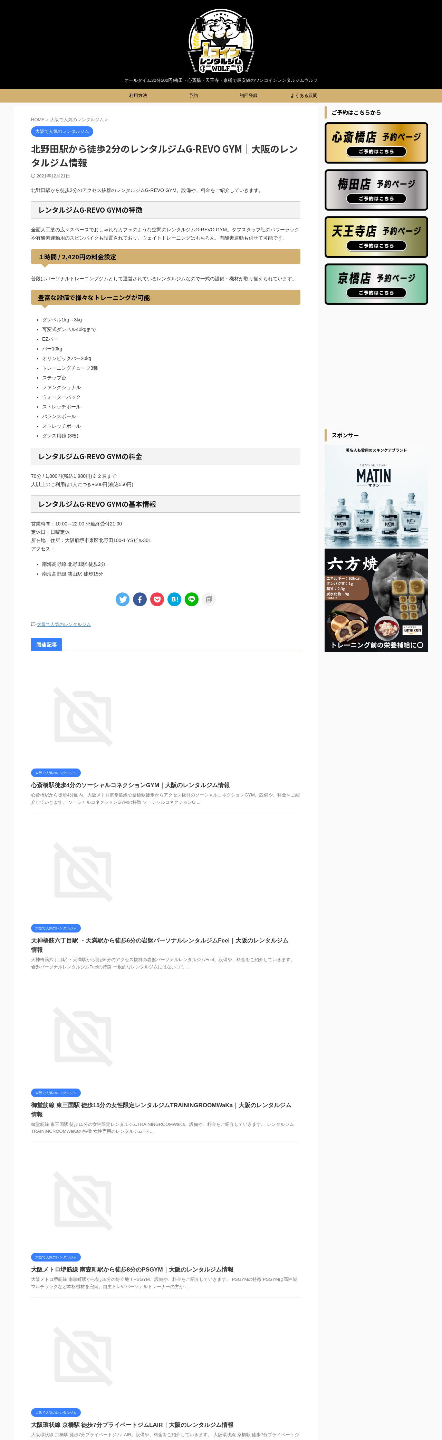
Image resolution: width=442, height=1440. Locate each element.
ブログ (196, 1332)
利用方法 (138, 95)
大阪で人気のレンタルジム (64, 624)
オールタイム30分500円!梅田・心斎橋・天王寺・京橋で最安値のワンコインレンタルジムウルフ (221, 1419)
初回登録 (249, 95)
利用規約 (219, 1332)
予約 (193, 95)
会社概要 (269, 1332)
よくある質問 (303, 95)
